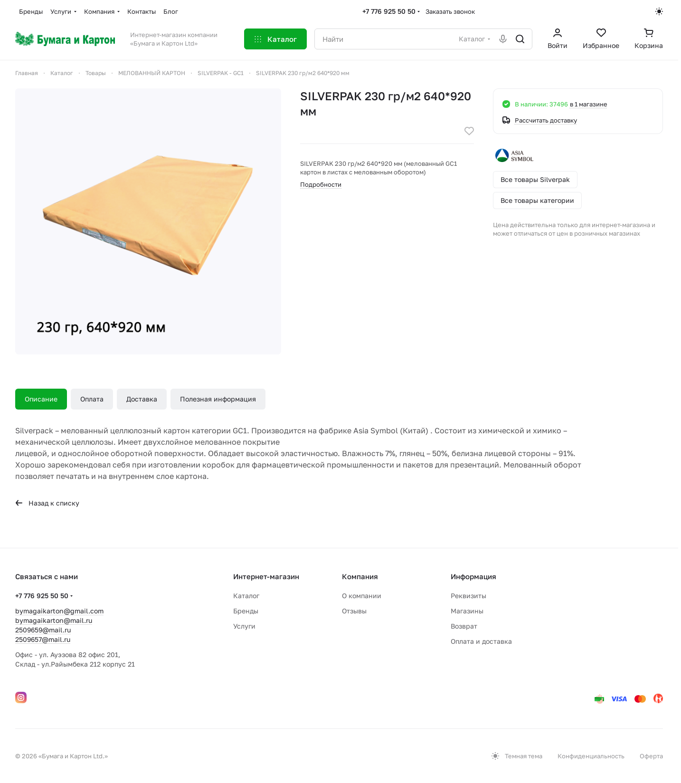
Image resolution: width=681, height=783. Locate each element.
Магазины (467, 611)
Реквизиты (468, 596)
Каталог (246, 596)
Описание (41, 399)
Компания (360, 576)
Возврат (464, 626)
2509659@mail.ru (43, 630)
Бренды (245, 611)
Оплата (92, 399)
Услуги (244, 626)
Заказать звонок (450, 11)
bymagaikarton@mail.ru (53, 620)
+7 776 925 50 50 (389, 11)
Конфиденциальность (591, 756)
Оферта (651, 756)
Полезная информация (218, 399)
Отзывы (354, 611)
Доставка (141, 399)
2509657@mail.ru (42, 639)
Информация (473, 576)
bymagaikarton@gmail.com (59, 611)
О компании (361, 596)
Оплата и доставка (481, 641)
